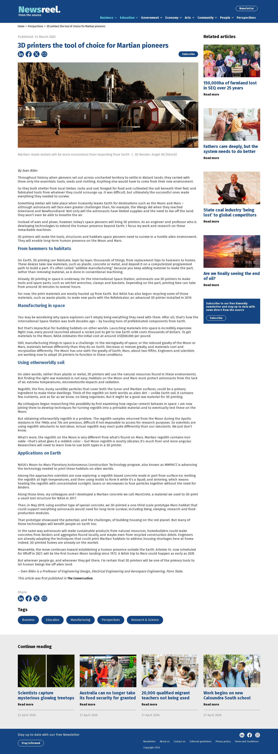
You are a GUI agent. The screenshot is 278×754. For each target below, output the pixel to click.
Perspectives (246, 18)
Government (150, 18)
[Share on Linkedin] (21, 54)
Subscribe (188, 54)
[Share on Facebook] (29, 54)
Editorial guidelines (200, 741)
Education (127, 18)
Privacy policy (223, 741)
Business (106, 18)
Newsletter (246, 8)
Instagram (257, 735)
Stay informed (31, 743)
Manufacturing (80, 620)
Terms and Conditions (246, 741)
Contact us (179, 741)
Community (205, 18)
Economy (171, 18)
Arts (188, 18)
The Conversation (80, 591)
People (225, 18)
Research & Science (145, 620)
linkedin (242, 735)
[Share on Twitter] (36, 54)
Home (21, 26)
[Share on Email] (44, 54)
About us (164, 741)
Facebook (249, 735)
